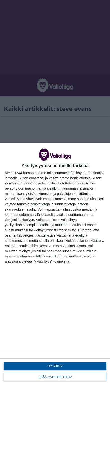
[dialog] (55, 309)
